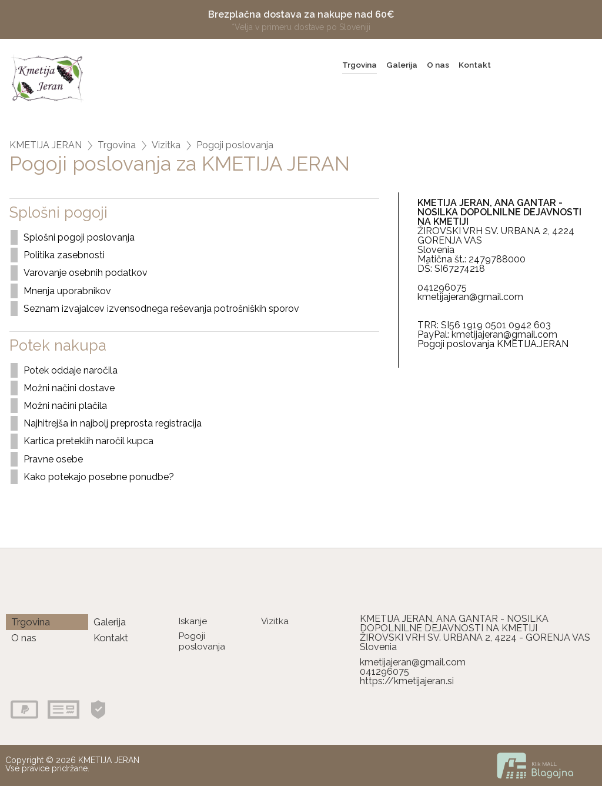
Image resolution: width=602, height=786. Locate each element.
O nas (438, 64)
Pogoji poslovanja (234, 145)
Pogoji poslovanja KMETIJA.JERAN (492, 343)
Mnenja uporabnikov (67, 291)
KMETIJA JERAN (45, 145)
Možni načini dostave (69, 388)
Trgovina (359, 64)
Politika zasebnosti (64, 255)
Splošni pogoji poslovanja (79, 237)
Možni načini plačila (65, 405)
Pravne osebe (53, 459)
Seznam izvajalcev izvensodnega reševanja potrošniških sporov (161, 308)
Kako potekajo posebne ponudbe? (99, 476)
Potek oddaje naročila (71, 370)
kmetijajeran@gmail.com (413, 662)
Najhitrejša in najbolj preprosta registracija (113, 423)
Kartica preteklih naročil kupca (88, 441)
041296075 (384, 671)
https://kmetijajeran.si (407, 681)
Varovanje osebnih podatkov (86, 272)
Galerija (401, 64)
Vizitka (166, 145)
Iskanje (193, 621)
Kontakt (475, 64)
